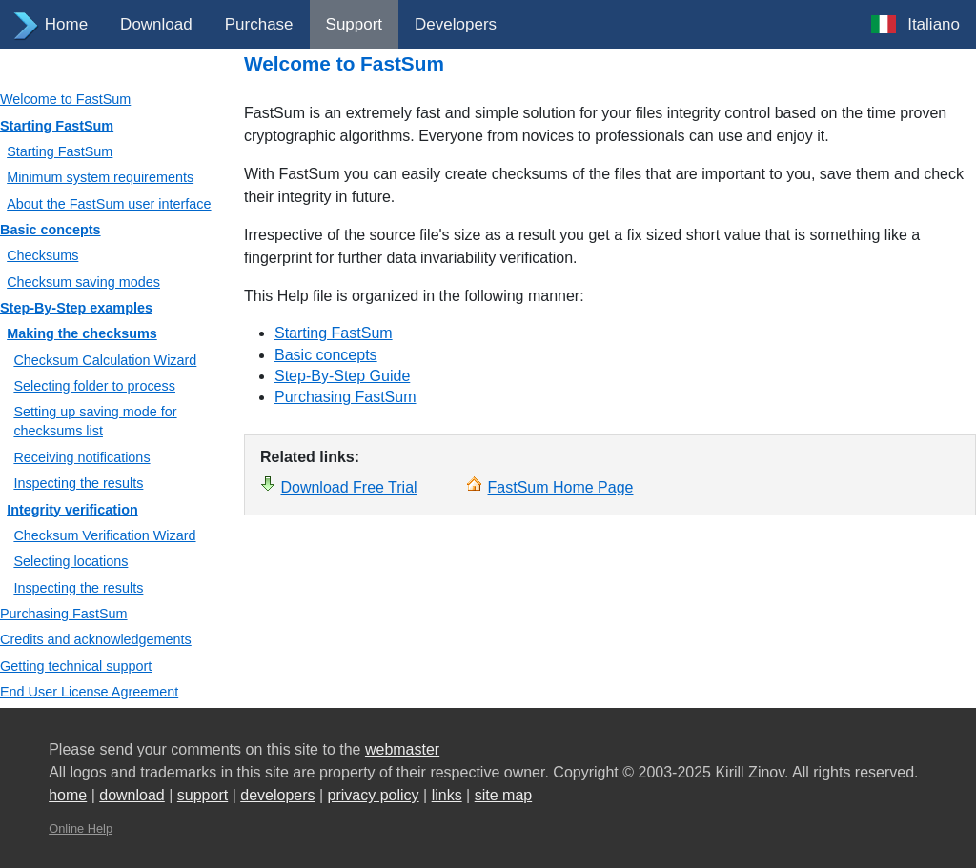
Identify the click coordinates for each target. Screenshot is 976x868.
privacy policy (373, 795)
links (447, 795)
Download (156, 24)
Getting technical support (76, 666)
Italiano (933, 24)
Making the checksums (82, 333)
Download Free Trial (348, 487)
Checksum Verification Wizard (104, 535)
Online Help (80, 828)
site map (503, 795)
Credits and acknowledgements (96, 639)
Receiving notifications (81, 457)
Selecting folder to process (94, 386)
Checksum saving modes (83, 282)
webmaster (402, 749)
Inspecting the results (78, 483)
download (132, 795)
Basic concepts (50, 229)
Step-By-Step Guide (342, 376)
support (202, 795)
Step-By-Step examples (76, 307)
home (68, 795)
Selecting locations (70, 561)
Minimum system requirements (100, 177)
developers (277, 795)
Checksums (42, 255)
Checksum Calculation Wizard (104, 360)
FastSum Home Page (561, 487)
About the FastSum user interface (109, 204)
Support (354, 24)
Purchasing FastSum (64, 613)
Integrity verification (72, 509)
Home (66, 24)
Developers (456, 24)
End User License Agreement (89, 691)
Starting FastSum (56, 125)
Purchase (259, 24)
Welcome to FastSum (65, 99)
